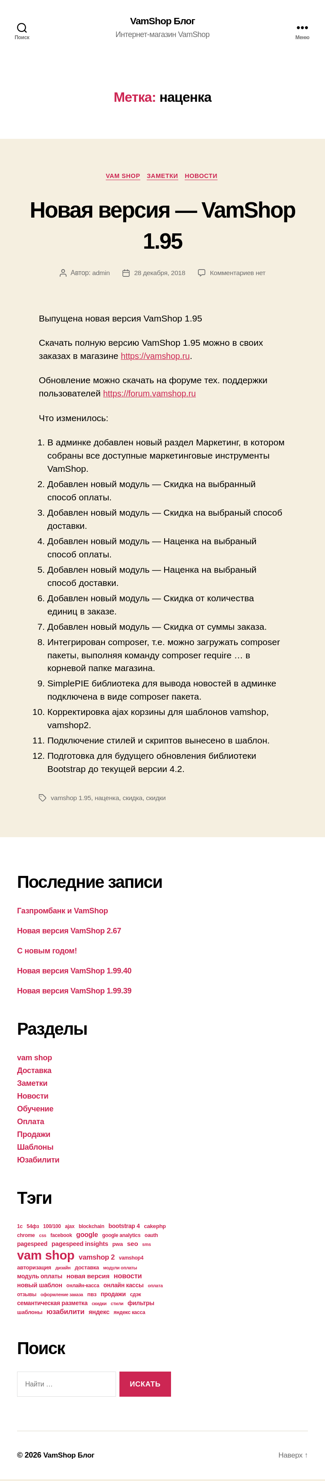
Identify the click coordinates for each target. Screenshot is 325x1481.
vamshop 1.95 (71, 799)
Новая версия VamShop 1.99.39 (74, 992)
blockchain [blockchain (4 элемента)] (91, 1228)
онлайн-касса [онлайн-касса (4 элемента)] (83, 1287)
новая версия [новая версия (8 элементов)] (88, 1277)
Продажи (33, 1136)
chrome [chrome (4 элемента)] (26, 1237)
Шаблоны (35, 1149)
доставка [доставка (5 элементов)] (87, 1269)
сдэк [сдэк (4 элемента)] (135, 1296)
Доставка (34, 1072)
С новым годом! (47, 952)
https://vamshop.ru (157, 357)
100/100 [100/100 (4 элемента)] (52, 1228)
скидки (158, 799)
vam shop (121, 177)
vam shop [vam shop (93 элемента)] (46, 1257)
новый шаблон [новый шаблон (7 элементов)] (39, 1286)
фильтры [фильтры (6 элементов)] (141, 1304)
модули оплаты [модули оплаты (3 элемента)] (120, 1269)
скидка (135, 799)
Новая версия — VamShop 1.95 (162, 225)
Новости (205, 177)
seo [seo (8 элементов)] (132, 1245)
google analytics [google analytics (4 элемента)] (121, 1237)
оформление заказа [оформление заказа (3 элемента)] (62, 1296)
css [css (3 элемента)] (42, 1237)
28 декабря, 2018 (159, 274)
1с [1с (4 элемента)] (20, 1228)
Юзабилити (38, 1161)
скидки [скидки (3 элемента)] (99, 1305)
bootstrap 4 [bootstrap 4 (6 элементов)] (124, 1227)
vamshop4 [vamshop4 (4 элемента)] (131, 1260)
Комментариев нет (238, 274)
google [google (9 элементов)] (87, 1236)
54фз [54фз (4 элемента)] (33, 1228)
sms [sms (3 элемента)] (146, 1246)
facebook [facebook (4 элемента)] (61, 1237)
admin (99, 274)
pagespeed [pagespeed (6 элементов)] (32, 1245)
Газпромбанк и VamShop (62, 912)
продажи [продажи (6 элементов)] (113, 1295)
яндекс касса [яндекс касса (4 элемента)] (129, 1314)
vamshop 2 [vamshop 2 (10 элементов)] (96, 1259)
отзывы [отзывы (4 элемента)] (26, 1296)
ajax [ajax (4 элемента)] (69, 1228)
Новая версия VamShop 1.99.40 (74, 972)
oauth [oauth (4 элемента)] (151, 1237)
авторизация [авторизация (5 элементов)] (34, 1269)
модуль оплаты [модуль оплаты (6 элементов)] (39, 1277)
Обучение (35, 1110)
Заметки (163, 177)
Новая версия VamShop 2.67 (69, 932)
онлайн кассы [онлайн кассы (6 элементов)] (124, 1286)
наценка (108, 799)
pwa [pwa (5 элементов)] (117, 1246)
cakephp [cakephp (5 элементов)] (155, 1228)
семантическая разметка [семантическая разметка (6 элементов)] (52, 1304)
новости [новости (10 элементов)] (128, 1278)
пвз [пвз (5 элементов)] (92, 1296)
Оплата (30, 1123)
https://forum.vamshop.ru (152, 395)
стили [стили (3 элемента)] (117, 1305)
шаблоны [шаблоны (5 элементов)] (29, 1314)
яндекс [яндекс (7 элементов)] (99, 1313)
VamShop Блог (162, 21)
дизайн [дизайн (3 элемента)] (63, 1269)
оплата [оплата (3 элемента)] (155, 1287)
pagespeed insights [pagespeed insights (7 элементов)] (80, 1245)
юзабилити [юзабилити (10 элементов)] (65, 1313)
